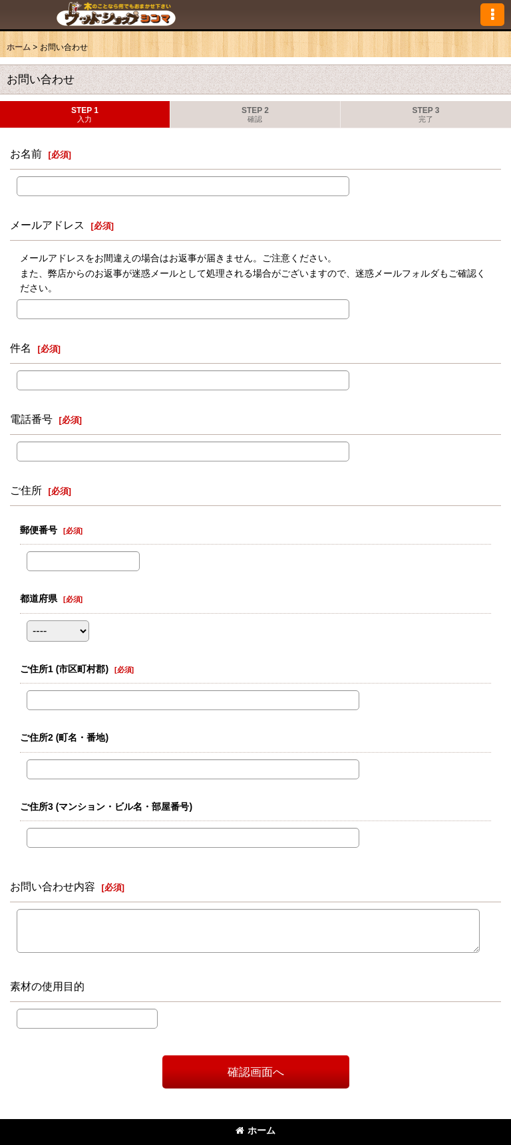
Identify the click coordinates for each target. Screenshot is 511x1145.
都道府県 (38, 598)
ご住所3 (106, 806)
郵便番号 (38, 530)
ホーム (255, 1130)
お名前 (26, 154)
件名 (20, 348)
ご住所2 (64, 737)
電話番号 (31, 419)
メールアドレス (47, 225)
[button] (492, 14)
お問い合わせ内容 (52, 886)
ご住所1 (64, 669)
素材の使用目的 (47, 986)
